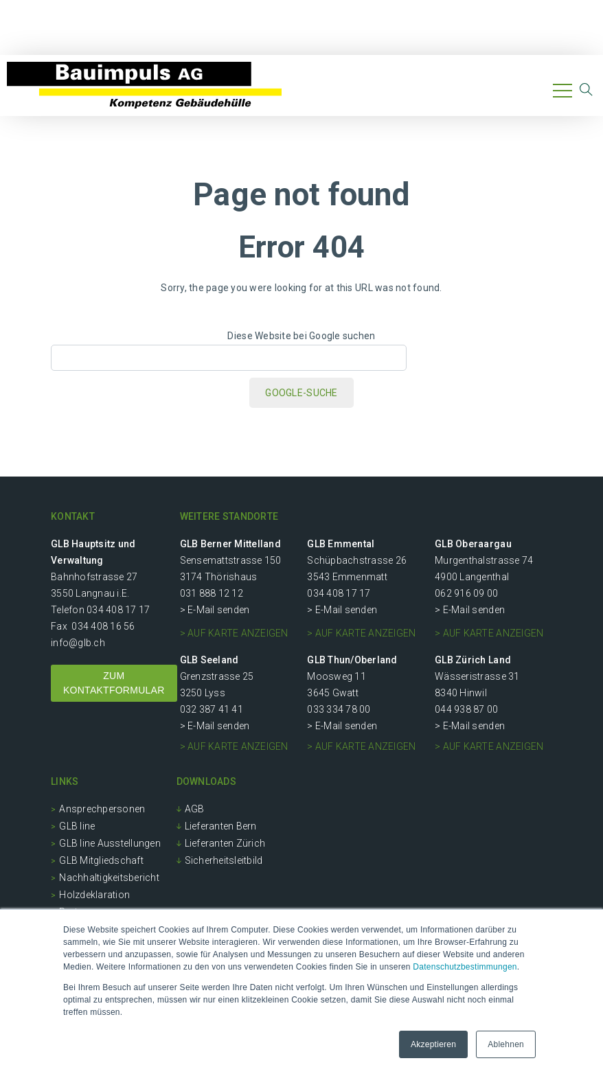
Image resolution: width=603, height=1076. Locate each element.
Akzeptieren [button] (433, 1044)
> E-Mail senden (215, 609)
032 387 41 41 (211, 709)
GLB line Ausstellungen (110, 843)
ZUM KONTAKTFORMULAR (114, 683)
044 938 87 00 (466, 709)
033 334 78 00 (338, 709)
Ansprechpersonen (102, 808)
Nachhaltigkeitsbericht (109, 877)
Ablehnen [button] (506, 1044)
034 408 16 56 (103, 626)
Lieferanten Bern (221, 826)
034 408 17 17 (118, 609)
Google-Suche (301, 392)
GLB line (77, 826)
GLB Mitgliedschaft (101, 860)
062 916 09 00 (466, 593)
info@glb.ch (78, 642)
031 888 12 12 (211, 593)
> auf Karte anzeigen (234, 633)
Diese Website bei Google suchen (301, 335)
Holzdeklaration (94, 894)
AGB (195, 808)
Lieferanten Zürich (225, 843)
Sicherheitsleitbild (224, 860)
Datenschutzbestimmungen (464, 967)
